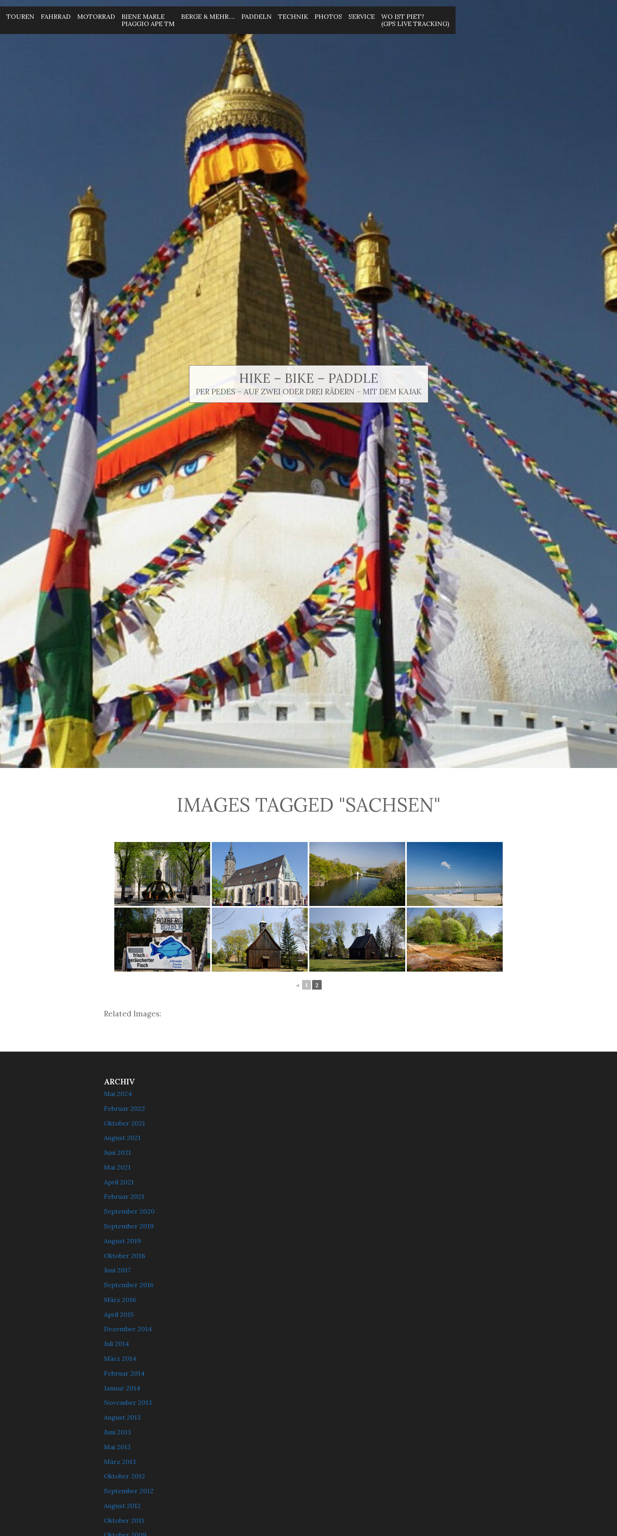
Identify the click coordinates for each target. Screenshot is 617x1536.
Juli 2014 (116, 1344)
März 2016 (120, 1300)
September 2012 (128, 1491)
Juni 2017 (117, 1270)
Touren (20, 16)
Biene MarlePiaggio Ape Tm (148, 20)
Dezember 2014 (128, 1329)
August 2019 (122, 1241)
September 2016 (128, 1285)
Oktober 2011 (124, 1520)
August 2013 (122, 1417)
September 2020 (129, 1211)
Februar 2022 (124, 1108)
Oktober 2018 (124, 1256)
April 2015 (118, 1314)
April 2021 (119, 1182)
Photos (328, 16)
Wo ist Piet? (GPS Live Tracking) (415, 20)
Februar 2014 (124, 1373)
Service (361, 16)
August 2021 (122, 1138)
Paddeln (256, 16)
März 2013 (120, 1462)
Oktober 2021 (124, 1123)
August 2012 (122, 1506)
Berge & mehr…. (208, 16)
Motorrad (96, 16)
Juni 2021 (117, 1152)
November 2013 (128, 1402)
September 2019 (129, 1226)
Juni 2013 (117, 1432)
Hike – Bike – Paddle (308, 378)
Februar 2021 (124, 1196)
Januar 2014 (122, 1388)
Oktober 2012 (124, 1476)
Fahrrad (56, 16)
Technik (293, 16)
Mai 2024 (118, 1094)
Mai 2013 (117, 1447)
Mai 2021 (117, 1167)
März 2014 (120, 1358)
